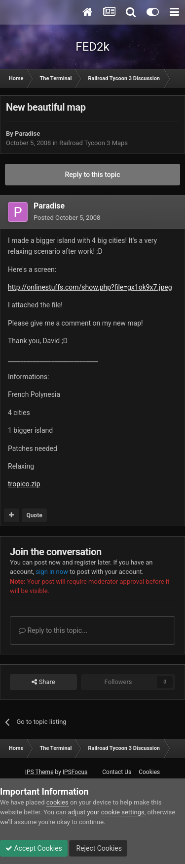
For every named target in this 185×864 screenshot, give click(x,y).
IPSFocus (75, 772)
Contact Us (116, 772)
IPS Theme (39, 772)
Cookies (149, 772)
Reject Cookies (98, 848)
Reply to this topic (92, 175)
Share (43, 682)
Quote (34, 515)
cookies (57, 802)
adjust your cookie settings (106, 812)
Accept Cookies (33, 848)
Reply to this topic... (53, 630)
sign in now (52, 571)
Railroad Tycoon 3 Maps (93, 143)
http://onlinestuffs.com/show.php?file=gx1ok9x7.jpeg (90, 287)
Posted (67, 217)
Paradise (27, 133)
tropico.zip (24, 484)
